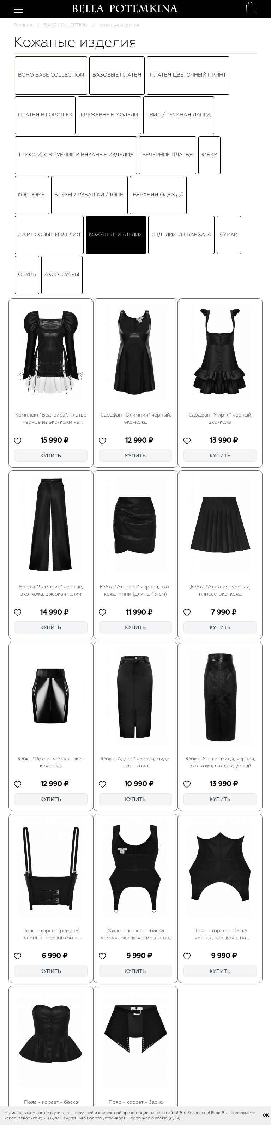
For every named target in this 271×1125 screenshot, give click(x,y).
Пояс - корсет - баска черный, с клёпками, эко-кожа (135, 949)
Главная (23, 25)
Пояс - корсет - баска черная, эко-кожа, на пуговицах (51, 949)
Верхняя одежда (158, 102)
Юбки (209, 89)
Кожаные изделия (116, 116)
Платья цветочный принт (188, 62)
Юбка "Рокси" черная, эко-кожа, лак (51, 605)
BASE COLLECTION (66, 25)
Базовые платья (116, 62)
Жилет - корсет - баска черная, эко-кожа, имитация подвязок (135, 777)
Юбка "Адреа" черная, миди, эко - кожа (136, 605)
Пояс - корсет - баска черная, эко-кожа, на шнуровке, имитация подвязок (220, 777)
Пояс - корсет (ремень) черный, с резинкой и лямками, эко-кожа (51, 777)
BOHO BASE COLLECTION (51, 62)
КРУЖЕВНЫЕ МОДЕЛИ (109, 75)
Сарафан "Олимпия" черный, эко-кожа (135, 261)
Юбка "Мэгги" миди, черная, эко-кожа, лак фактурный (220, 605)
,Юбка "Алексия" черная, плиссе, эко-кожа (220, 433)
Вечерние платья (167, 89)
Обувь (27, 130)
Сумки (229, 116)
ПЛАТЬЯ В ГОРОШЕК (45, 75)
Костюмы (32, 102)
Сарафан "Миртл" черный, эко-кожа (220, 261)
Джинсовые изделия (49, 116)
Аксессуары (61, 130)
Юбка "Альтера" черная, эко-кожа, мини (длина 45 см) (135, 433)
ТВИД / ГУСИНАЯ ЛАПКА (178, 75)
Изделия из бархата (181, 116)
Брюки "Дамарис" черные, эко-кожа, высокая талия (51, 433)
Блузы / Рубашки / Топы (89, 102)
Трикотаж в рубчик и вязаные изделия (76, 89)
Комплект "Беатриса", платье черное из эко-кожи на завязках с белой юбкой (50, 261)
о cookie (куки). (166, 1118)
